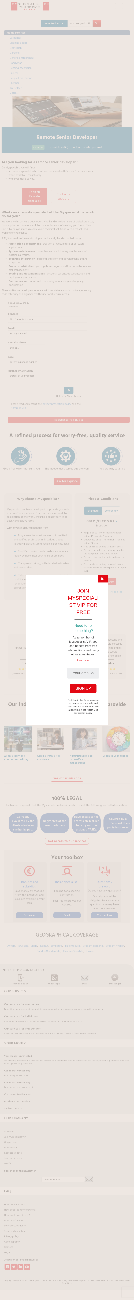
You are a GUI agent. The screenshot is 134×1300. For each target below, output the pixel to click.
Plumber (14, 83)
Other (14, 93)
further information (20, 370)
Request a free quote (69, 419)
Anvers (11, 943)
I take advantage (102, 580)
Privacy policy (11, 1234)
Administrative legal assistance (49, 755)
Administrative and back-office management (81, 755)
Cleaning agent (18, 43)
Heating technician (21, 68)
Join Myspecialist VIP (15, 1134)
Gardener (15, 53)
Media (7, 1161)
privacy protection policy (57, 403)
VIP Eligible (38, 147)
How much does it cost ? (17, 1213)
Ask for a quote (67, 480)
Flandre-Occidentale (48, 949)
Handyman (16, 63)
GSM (11, 356)
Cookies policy (12, 1239)
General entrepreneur (22, 58)
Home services (16, 33)
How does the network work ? (20, 1207)
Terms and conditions (15, 1228)
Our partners (10, 1140)
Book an (87, 147)
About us (9, 1129)
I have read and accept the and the (44, 405)
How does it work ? (14, 1202)
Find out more (67, 687)
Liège (34, 943)
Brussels (23, 943)
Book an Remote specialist (34, 196)
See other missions (67, 776)
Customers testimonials (18, 1092)
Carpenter (15, 38)
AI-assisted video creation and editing (16, 755)
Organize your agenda (115, 754)
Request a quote (13, 1150)
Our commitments (13, 1218)
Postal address (17, 342)
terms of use (18, 407)
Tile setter (16, 88)
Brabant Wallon (115, 943)
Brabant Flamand (93, 943)
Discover (29, 913)
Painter (14, 73)
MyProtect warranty (15, 1223)
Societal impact (13, 1106)
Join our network (13, 1156)
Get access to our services (67, 839)
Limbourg (56, 943)
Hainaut (91, 949)
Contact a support (63, 196)
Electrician (16, 48)
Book (67, 913)
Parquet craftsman (21, 78)
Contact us (104, 913)
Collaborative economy (17, 1068)
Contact (13, 313)
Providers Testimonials (17, 1099)
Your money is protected (18, 1053)
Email (11, 328)
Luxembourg (72, 943)
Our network (10, 1145)
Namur (44, 943)
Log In (7, 1250)
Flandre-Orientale (73, 949)
